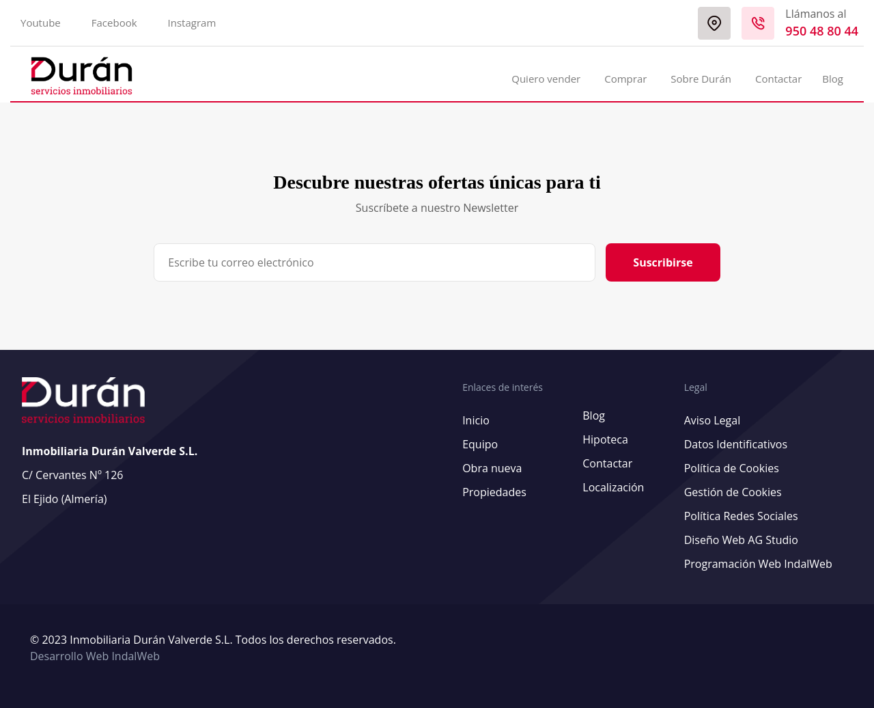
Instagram (192, 22)
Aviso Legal (712, 420)
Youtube (40, 22)
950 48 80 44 (821, 31)
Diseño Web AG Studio (741, 539)
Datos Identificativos (735, 444)
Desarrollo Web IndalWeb (95, 656)
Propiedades (494, 492)
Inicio (476, 420)
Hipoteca (605, 439)
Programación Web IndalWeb (758, 563)
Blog (832, 78)
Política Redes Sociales (741, 515)
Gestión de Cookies (733, 492)
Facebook (114, 22)
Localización (613, 487)
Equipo (480, 444)
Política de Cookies (731, 468)
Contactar (778, 78)
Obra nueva (492, 468)
